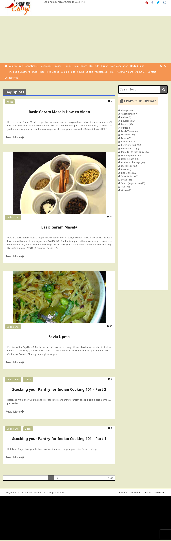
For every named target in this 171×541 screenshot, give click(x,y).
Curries (67, 65)
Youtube (123, 492)
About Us (140, 71)
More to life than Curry (132, 151)
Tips (112, 71)
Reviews (125, 169)
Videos (10, 101)
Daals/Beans (80, 65)
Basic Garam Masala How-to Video (59, 111)
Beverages (45, 65)
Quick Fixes (38, 71)
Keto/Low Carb (125, 71)
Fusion (104, 65)
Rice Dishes (53, 71)
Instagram (159, 492)
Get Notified (11, 77)
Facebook (135, 492)
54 (109, 216)
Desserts (94, 65)
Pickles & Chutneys (19, 71)
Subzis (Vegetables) (97, 71)
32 (109, 326)
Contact (152, 71)
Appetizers (31, 65)
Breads (57, 65)
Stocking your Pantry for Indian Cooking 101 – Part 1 (59, 438)
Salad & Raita (68, 71)
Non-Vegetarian (119, 65)
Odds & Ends (137, 65)
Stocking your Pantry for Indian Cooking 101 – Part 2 (59, 389)
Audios (124, 117)
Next (110, 477)
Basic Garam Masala (59, 227)
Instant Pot (127, 141)
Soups (80, 71)
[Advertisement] (86, 39)
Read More (14, 137)
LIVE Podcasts (128, 148)
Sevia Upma (59, 336)
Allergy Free (16, 65)
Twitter (147, 492)
